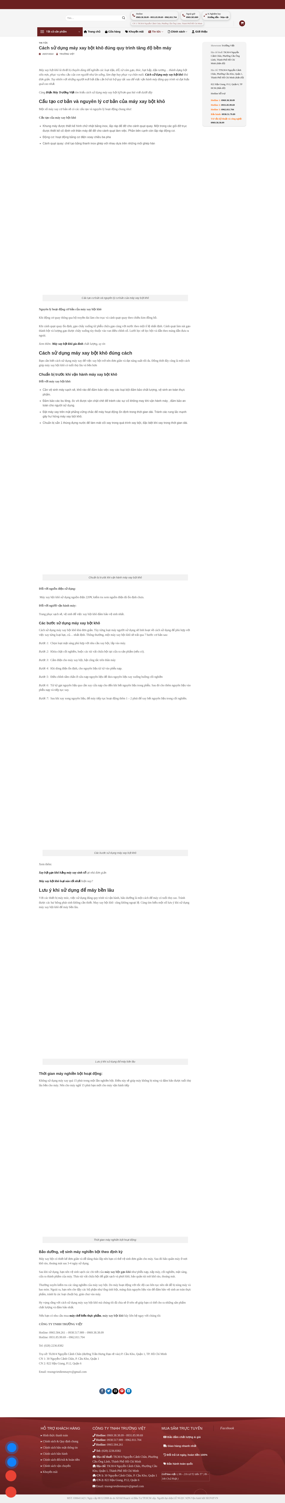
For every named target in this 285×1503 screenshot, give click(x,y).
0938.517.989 (115, 1439)
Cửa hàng (113, 31)
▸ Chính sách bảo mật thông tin (59, 1447)
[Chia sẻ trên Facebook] (102, 1391)
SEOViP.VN (212, 1498)
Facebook (227, 1428)
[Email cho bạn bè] (115, 1391)
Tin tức (155, 31)
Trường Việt (67, 54)
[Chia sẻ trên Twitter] (109, 1391)
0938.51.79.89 (228, 114)
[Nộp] (124, 18)
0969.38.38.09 (228, 100)
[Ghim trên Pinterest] (122, 1391)
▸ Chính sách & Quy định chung (59, 1441)
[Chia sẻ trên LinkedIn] (129, 1391)
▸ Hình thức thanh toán (54, 1435)
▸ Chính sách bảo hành (54, 1453)
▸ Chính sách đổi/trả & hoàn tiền (60, 1459)
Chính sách (177, 31)
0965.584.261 (115, 1444)
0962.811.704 (227, 109)
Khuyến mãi (134, 31)
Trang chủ (92, 31)
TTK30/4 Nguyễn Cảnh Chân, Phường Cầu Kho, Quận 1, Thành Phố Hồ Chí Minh (227, 74)
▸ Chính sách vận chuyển (56, 1465)
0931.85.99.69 (228, 105)
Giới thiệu (199, 31)
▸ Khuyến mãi (49, 1471)
